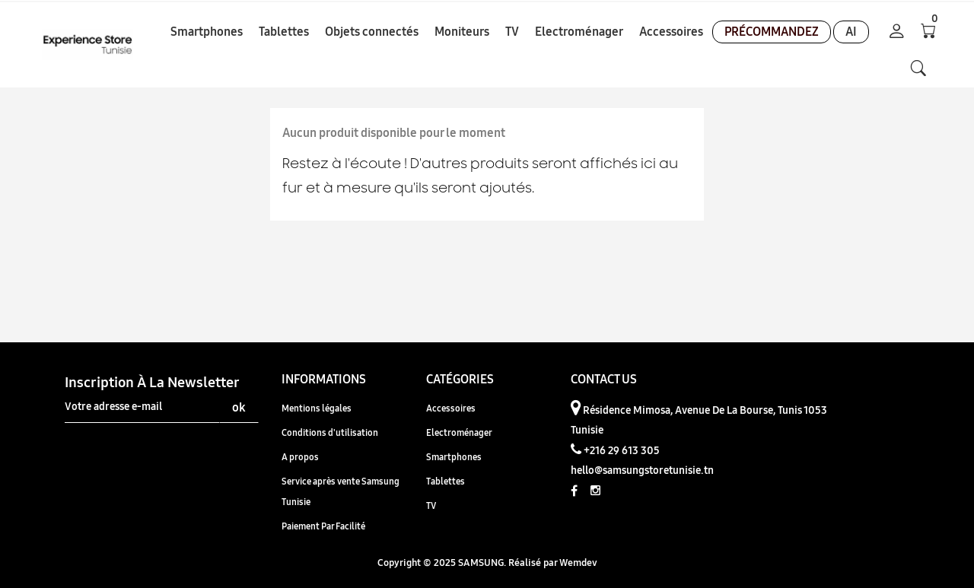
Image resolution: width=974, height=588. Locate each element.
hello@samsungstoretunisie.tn (642, 470)
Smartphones (454, 456)
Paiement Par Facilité (323, 526)
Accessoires (451, 408)
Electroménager (459, 432)
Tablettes (445, 481)
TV (431, 505)
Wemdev (578, 562)
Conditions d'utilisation (330, 432)
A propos (300, 456)
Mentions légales (317, 408)
